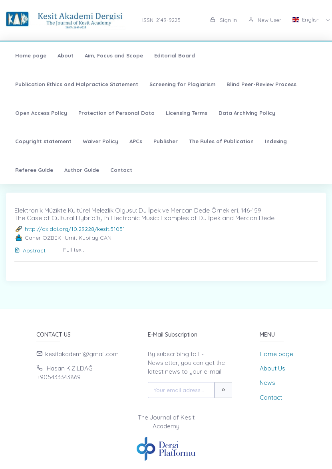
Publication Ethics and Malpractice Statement (76, 84)
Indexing (276, 141)
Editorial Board (174, 55)
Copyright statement (43, 141)
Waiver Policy (100, 141)
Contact (121, 170)
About (66, 55)
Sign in (223, 20)
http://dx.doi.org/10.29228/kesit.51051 (75, 229)
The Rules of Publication (221, 141)
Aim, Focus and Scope (114, 55)
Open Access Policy (41, 113)
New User (264, 20)
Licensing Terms (186, 113)
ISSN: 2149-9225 (161, 20)
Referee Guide (34, 170)
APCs (135, 141)
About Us (272, 368)
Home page (30, 55)
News (267, 382)
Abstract (30, 250)
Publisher (165, 141)
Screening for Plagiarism (182, 84)
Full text (73, 249)
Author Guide (81, 170)
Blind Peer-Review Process (261, 84)
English (306, 19)
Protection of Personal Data (116, 113)
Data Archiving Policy (247, 113)
